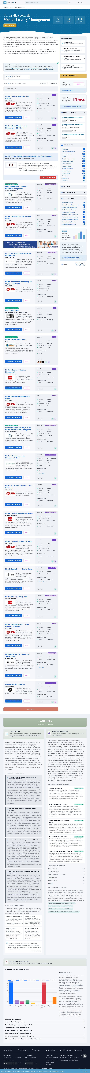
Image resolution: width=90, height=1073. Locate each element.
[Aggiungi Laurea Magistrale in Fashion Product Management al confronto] (41, 274)
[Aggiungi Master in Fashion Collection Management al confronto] (41, 389)
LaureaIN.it (37, 1050)
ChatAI (12, 1057)
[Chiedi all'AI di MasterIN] (46, 2)
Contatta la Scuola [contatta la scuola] (48, 177)
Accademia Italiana (10, 571)
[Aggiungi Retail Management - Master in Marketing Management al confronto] (41, 209)
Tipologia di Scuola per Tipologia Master (17, 1027)
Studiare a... (19, 1057)
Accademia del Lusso (11, 374)
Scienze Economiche (73, 168)
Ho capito (85, 1071)
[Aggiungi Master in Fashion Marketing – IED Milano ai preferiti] (38, 419)
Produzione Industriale (73, 161)
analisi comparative (33, 68)
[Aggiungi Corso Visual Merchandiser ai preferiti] (38, 702)
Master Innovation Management (73, 214)
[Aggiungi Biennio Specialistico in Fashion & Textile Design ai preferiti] (38, 676)
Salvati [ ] (43, 83)
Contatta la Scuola (14, 117)
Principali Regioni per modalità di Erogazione (18, 1030)
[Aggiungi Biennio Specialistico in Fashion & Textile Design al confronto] (41, 676)
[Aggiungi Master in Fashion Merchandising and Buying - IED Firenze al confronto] (41, 301)
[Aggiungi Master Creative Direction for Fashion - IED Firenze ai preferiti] (38, 506)
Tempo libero (73, 178)
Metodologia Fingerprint (52, 1057)
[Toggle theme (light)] (78, 2)
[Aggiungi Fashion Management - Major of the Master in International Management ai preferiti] (38, 448)
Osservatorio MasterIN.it (52, 1060)
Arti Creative (73, 149)
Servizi (5, 1057)
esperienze (48, 68)
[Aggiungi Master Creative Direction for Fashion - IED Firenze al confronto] (41, 506)
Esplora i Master (10, 25)
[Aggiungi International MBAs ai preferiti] (38, 330)
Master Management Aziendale (73, 219)
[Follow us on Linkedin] (85, 1068)
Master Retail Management (73, 224)
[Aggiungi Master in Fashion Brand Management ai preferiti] (38, 533)
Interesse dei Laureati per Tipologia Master (18, 1033)
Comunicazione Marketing (73, 151)
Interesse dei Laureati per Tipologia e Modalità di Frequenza (23, 1039)
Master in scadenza (70, 76)
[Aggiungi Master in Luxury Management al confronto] (41, 617)
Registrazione (10, 1060)
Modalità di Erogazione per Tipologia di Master (19, 1025)
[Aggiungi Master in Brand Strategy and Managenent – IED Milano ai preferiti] (38, 148)
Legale (73, 156)
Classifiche (48, 1064)
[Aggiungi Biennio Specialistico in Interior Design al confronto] (41, 589)
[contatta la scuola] (30, 244)
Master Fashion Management (73, 207)
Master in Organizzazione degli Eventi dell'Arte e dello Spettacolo (28, 156)
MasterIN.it (9, 1050)
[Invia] (70, 2)
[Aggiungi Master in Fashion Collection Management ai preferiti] (38, 389)
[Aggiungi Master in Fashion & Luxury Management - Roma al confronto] (41, 478)
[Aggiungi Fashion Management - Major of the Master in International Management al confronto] (41, 448)
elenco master (50, 69)
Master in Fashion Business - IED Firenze (73, 134)
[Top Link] (85, 2)
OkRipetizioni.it (67, 1050)
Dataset (48, 1062)
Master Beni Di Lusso (73, 202)
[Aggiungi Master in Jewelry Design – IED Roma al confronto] (41, 561)
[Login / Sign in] (81, 2)
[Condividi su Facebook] (76, 264)
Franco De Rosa (74, 1060)
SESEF (6, 341)
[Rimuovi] (29, 77)
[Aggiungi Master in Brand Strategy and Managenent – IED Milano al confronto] (41, 148)
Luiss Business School (11, 190)
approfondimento (16, 68)
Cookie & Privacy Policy (47, 1068)
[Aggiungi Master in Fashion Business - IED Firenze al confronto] (41, 118)
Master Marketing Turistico (73, 222)
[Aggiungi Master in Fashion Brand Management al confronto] (41, 533)
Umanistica (73, 180)
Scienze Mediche (73, 171)
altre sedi (41, 473)
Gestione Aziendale (73, 154)
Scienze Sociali (73, 173)
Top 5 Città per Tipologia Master (15, 1022)
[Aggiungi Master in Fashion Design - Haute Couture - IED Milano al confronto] (41, 647)
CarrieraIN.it (51, 1050)
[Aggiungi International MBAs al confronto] (41, 330)
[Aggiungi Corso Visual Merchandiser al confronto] (41, 702)
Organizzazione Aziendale (73, 158)
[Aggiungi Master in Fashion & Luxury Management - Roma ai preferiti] (38, 478)
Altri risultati (30, 709)
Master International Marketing (73, 217)
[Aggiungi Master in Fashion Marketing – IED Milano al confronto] (41, 419)
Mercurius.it (80, 1050)
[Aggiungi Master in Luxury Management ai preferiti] (38, 617)
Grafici (52, 1062)
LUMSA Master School (11, 460)
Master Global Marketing (73, 212)
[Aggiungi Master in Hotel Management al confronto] (41, 358)
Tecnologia (73, 175)
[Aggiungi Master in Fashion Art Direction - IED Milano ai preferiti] (38, 236)
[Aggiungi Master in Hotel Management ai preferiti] (38, 358)
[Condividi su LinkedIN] (80, 264)
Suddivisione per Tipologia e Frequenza (17, 969)
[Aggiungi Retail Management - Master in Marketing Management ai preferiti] (38, 209)
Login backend (28, 1060)
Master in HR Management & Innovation (72, 117)
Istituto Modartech (10, 257)
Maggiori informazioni (59, 1071)
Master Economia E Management (73, 205)
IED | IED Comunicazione (11, 130)
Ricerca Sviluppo (73, 163)
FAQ (9, 1057)
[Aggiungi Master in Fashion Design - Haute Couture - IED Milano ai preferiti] (38, 647)
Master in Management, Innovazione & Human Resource (72, 125)
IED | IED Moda (8, 100)
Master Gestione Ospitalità (73, 209)
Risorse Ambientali (73, 166)
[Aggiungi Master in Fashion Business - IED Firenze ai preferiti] (38, 118)
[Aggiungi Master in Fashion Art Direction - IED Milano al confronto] (41, 236)
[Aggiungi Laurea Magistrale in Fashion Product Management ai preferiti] (38, 274)
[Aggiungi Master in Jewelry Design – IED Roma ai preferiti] (38, 561)
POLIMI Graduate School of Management (16, 312)
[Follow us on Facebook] (82, 1068)
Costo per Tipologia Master (13, 1019)
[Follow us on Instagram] (79, 1068)
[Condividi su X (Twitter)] (83, 264)
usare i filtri (27, 69)
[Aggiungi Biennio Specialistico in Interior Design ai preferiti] (38, 589)
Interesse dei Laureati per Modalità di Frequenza (19, 1036)
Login (4, 1060)
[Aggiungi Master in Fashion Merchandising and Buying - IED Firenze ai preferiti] (38, 301)
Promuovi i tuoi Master (30, 1057)
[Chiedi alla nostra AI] (26, 117)
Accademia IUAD (9, 686)
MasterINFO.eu (24, 1050)
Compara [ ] (53, 83)
